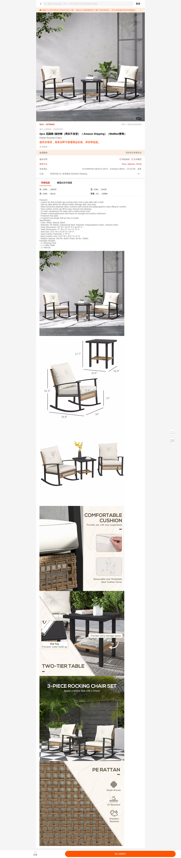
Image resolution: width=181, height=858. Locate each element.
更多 (139, 169)
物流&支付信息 (64, 182)
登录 (138, 4)
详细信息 (45, 182)
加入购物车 (120, 854)
